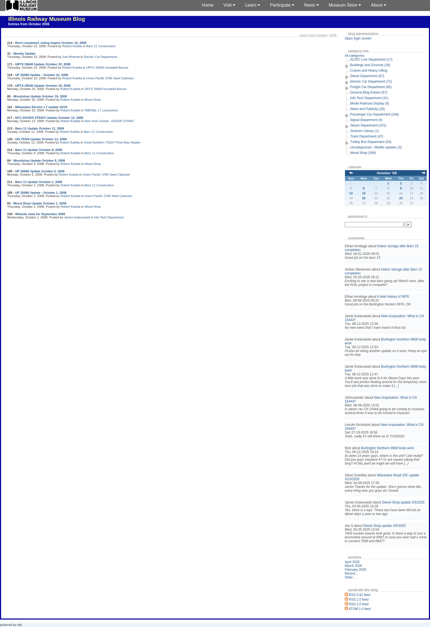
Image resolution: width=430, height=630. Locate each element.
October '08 (387, 173)
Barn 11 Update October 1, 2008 (38, 182)
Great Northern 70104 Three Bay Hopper (112, 142)
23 (401, 198)
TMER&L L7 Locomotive (101, 110)
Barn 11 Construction (101, 46)
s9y (19, 624)
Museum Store (345, 5)
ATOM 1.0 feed (360, 609)
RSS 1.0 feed (358, 599)
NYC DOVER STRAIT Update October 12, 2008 (49, 117)
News (311, 5)
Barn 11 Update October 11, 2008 (39, 128)
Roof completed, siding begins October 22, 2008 (50, 42)
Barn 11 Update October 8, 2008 (38, 149)
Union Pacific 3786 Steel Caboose (110, 78)
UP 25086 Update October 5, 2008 (39, 171)
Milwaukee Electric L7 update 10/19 (41, 107)
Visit (229, 5)
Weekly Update (24, 53)
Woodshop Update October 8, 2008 (39, 160)
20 (364, 198)
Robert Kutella (72, 46)
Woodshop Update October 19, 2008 (40, 96)
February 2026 (355, 570)
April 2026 (352, 562)
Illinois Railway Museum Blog (46, 19)
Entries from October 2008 (28, 24)
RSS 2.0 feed (358, 604)
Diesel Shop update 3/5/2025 (403, 502)
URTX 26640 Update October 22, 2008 (42, 64)
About (378, 5)
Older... (350, 577)
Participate (282, 5)
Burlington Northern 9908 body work (387, 448)
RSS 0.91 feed (359, 595)
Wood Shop (92, 99)
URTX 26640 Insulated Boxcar (107, 67)
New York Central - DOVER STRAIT (109, 121)
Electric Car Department (100, 56)
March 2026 (353, 566)
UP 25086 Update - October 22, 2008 (41, 75)
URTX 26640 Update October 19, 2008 (42, 85)
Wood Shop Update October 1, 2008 (39, 203)
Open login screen (358, 38)
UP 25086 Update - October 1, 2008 (40, 192)
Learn (252, 5)
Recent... (351, 573)
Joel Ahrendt (71, 56)
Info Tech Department (109, 217)
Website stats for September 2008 (40, 214)
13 (364, 193)
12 (351, 193)
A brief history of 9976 (393, 297)
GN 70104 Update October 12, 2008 (41, 139)
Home (208, 5)
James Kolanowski (77, 217)
